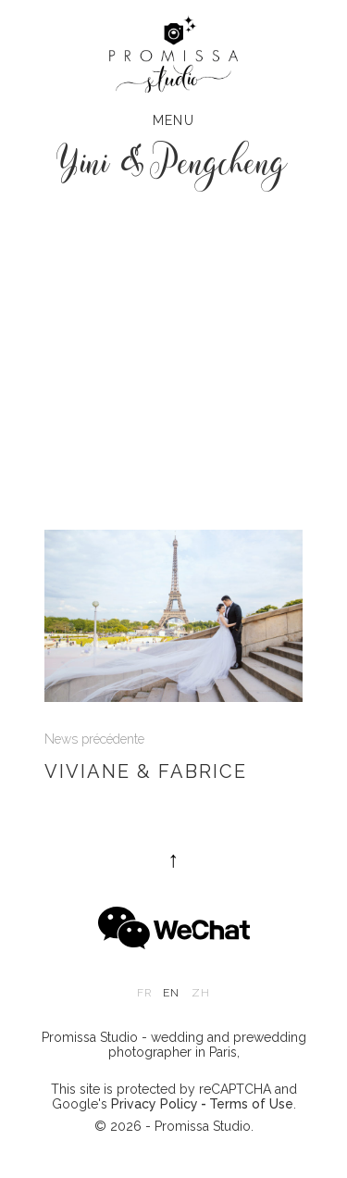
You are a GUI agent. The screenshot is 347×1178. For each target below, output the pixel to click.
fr (144, 992)
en (171, 992)
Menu (174, 120)
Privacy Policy (154, 1104)
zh (201, 992)
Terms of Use (251, 1104)
